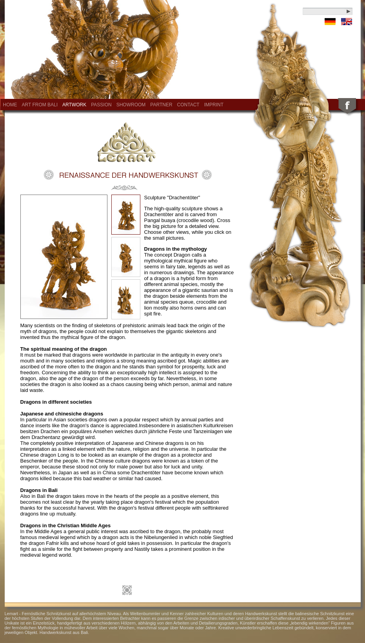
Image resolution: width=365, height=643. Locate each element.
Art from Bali (40, 104)
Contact (188, 104)
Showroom (131, 104)
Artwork (74, 104)
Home (10, 104)
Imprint (213, 104)
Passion (101, 104)
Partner (161, 104)
